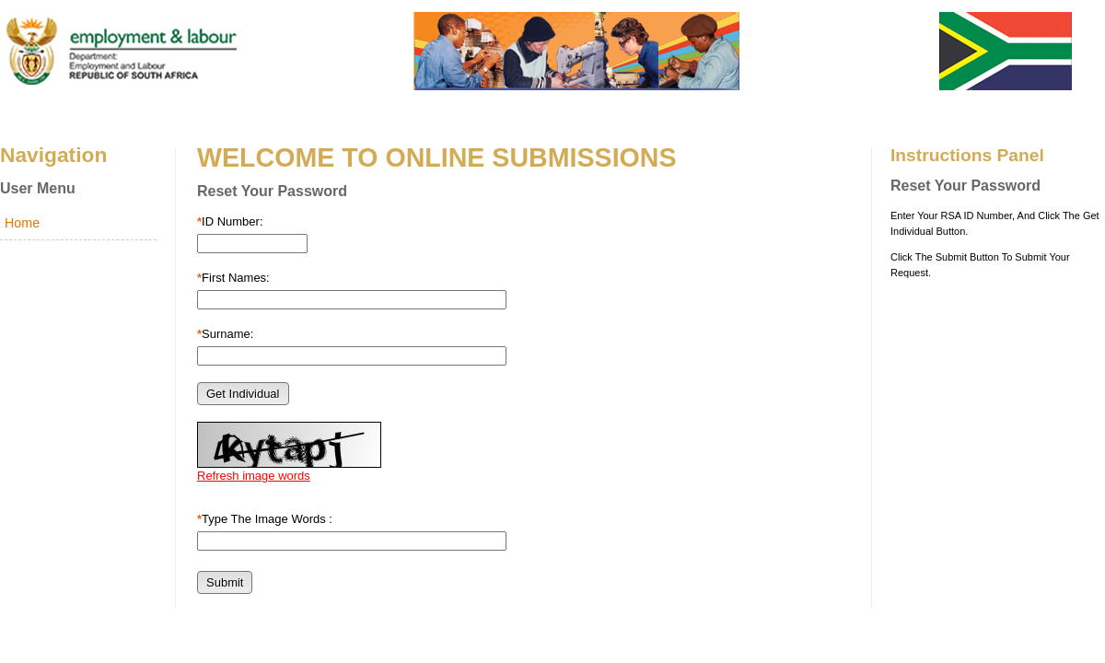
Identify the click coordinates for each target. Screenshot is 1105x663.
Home (22, 222)
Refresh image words (253, 476)
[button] (243, 393)
